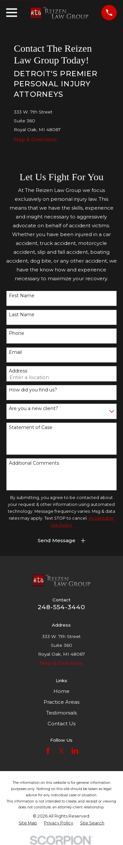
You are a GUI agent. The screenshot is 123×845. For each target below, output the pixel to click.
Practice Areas (61, 702)
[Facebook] (48, 750)
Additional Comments (34, 463)
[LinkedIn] (75, 750)
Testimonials (61, 713)
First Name (21, 296)
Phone (16, 333)
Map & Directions (35, 139)
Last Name (21, 315)
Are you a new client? (33, 408)
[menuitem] (28, 823)
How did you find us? (33, 390)
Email (15, 352)
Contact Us (61, 723)
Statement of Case (30, 427)
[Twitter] (61, 750)
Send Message (56, 540)
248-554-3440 (61, 607)
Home (61, 691)
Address (18, 371)
